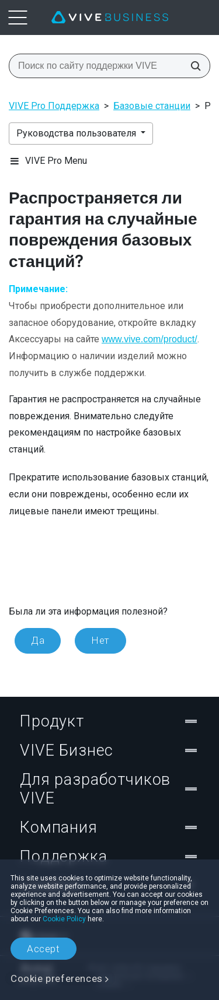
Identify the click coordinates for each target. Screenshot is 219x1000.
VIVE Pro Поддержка (54, 105)
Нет (100, 640)
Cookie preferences (57, 978)
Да (37, 640)
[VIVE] (109, 17)
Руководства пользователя (77, 133)
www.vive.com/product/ (149, 339)
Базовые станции (151, 105)
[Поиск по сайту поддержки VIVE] (192, 66)
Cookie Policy (64, 919)
